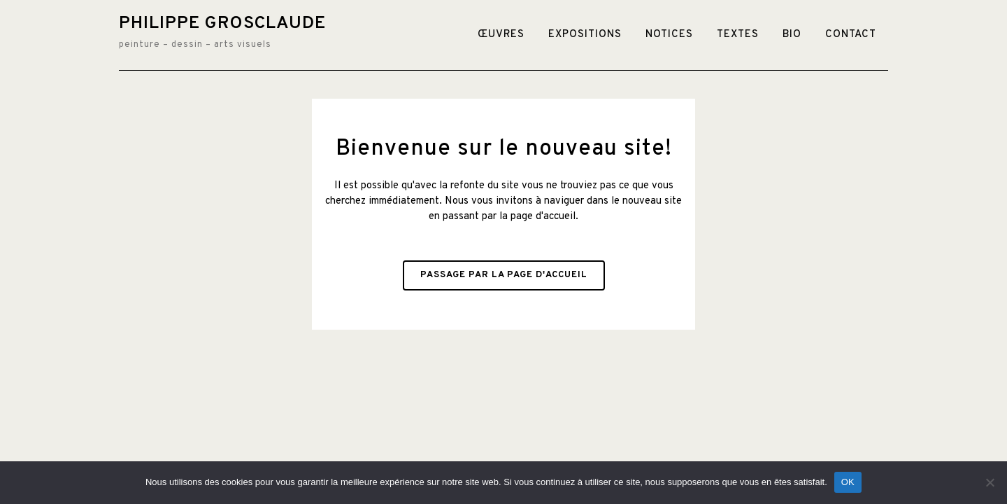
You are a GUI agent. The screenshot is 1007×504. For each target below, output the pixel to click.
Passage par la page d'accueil (503, 275)
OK (848, 482)
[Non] (990, 482)
